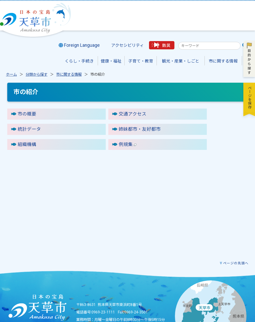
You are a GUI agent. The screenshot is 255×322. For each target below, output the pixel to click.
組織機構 (27, 144)
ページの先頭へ (236, 263)
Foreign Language (79, 45)
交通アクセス (132, 114)
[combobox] (209, 45)
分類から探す (36, 74)
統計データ (29, 129)
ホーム (11, 74)
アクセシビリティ (127, 45)
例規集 (127, 144)
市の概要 (27, 114)
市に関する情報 (69, 74)
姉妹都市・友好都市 (140, 129)
